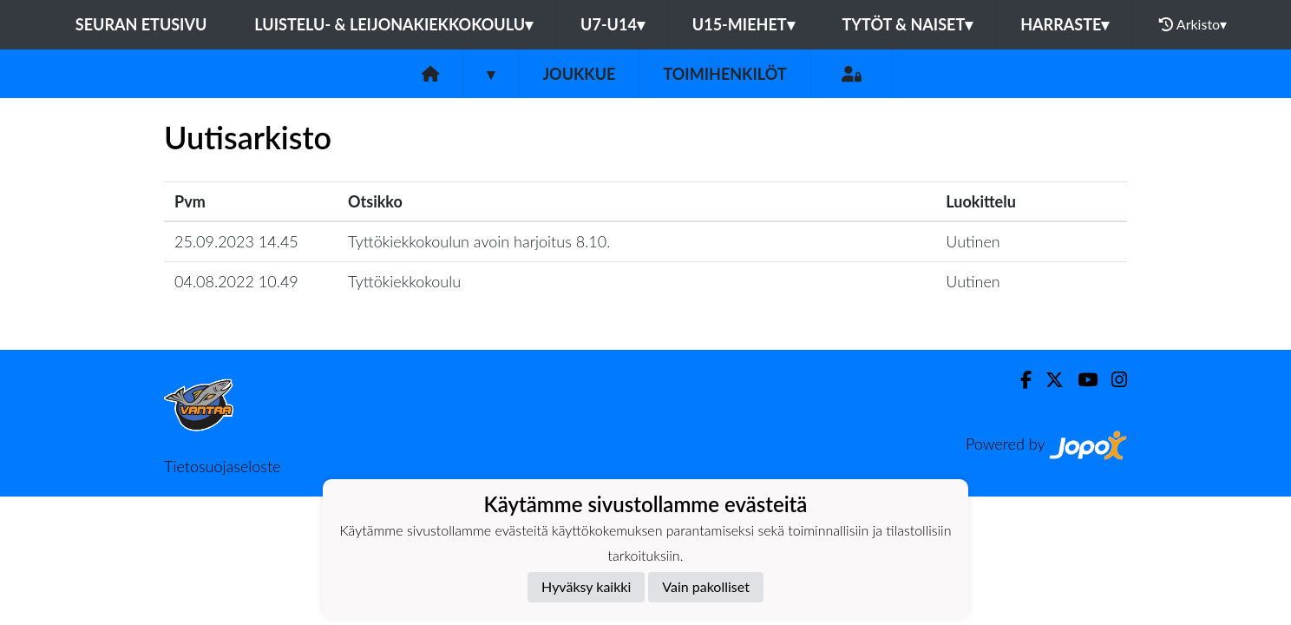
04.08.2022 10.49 (236, 281)
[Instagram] (1112, 380)
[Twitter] (1048, 380)
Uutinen (972, 241)
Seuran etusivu (141, 24)
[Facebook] (1019, 380)
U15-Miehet (743, 24)
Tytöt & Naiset (907, 24)
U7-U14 (612, 24)
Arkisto (1193, 24)
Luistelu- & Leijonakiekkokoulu (393, 24)
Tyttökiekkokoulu (404, 281)
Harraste (1064, 24)
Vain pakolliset (706, 586)
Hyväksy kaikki (586, 586)
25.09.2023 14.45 (236, 241)
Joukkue (578, 73)
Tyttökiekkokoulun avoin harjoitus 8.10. (479, 241)
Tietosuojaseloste (222, 466)
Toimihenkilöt (724, 73)
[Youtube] (1081, 380)
